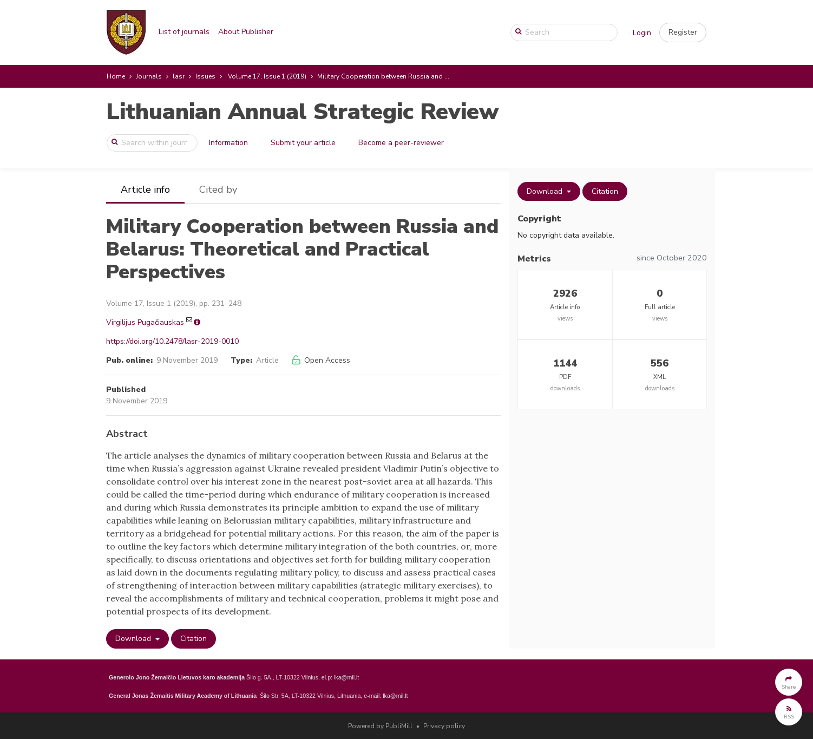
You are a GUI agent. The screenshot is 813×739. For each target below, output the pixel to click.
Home (116, 76)
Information (228, 143)
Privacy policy (444, 726)
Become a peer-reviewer (401, 143)
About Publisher (245, 32)
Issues (205, 76)
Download (134, 638)
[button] (682, 32)
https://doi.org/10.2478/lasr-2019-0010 (172, 341)
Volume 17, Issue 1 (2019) (267, 76)
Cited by (218, 189)
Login (642, 33)
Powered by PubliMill (380, 726)
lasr (179, 76)
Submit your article (303, 143)
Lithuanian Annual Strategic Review (302, 111)
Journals (149, 76)
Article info (145, 189)
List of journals (184, 32)
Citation (193, 638)
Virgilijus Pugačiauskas (145, 322)
